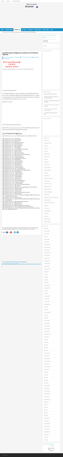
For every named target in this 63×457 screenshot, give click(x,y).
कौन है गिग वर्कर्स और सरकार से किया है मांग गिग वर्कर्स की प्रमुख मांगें (51, 97)
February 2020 (46, 320)
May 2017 (46, 410)
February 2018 (46, 385)
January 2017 (46, 421)
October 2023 (46, 266)
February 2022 (46, 296)
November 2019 (47, 328)
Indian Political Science (48, 178)
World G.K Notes (47, 219)
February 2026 (46, 231)
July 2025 (46, 236)
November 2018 (47, 361)
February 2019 (46, 353)
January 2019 (46, 355)
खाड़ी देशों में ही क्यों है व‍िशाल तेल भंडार (50, 94)
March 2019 (46, 350)
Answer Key (46, 140)
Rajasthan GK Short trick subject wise (51, 197)
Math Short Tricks (47, 183)
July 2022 (46, 290)
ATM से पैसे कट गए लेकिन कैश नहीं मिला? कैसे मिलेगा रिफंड (51, 101)
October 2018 (46, 364)
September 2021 (47, 304)
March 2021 (46, 309)
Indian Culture (47, 164)
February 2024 (46, 255)
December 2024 (47, 244)
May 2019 (46, 345)
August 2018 (46, 369)
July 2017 (46, 404)
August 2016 (46, 434)
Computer (46, 145)
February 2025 (46, 239)
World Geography (47, 221)
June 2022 (46, 293)
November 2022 (47, 288)
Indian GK (46, 172)
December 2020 (47, 312)
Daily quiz (11, 57)
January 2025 (46, 241)
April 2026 (46, 228)
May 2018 (46, 377)
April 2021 (46, 307)
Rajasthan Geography (48, 191)
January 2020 (46, 323)
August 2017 (46, 402)
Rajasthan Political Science (49, 202)
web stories (46, 216)
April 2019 (46, 347)
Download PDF (47, 153)
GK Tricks (46, 159)
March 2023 (46, 282)
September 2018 (47, 366)
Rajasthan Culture (47, 186)
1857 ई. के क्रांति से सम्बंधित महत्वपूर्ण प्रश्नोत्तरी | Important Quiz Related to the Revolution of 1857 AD (21, 264)
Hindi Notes (46, 162)
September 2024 (47, 252)
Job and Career (47, 181)
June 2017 (46, 407)
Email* (49, 37)
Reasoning (46, 205)
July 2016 (46, 437)
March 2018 (46, 383)
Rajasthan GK (46, 194)
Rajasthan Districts (47, 189)
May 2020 (46, 315)
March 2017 (46, 415)
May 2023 (46, 279)
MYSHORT (29, 6)
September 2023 (47, 269)
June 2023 (46, 277)
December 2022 (47, 285)
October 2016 (46, 429)
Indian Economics (47, 167)
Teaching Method (47, 210)
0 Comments (7, 58)
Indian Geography (47, 170)
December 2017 (47, 391)
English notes (46, 156)
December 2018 (47, 358)
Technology (16, 57)
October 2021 (46, 301)
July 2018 (46, 372)
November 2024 (47, 247)
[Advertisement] (27, 18)
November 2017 (47, 393)
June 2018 (46, 374)
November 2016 (47, 426)
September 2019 (47, 334)
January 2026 (46, 233)
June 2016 (46, 440)
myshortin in (36, 57)
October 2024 (46, 250)
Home (4, 32)
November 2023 (47, 263)
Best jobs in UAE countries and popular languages (51, 105)
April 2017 (46, 412)
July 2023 (46, 274)
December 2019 (47, 326)
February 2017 (46, 418)
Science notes (47, 208)
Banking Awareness (48, 143)
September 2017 (47, 399)
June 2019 (46, 342)
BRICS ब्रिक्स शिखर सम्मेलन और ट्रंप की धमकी (50, 113)
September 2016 (47, 431)
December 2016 (47, 423)
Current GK (8, 32)
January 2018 (46, 388)
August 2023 (46, 271)
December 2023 (47, 260)
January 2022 (46, 298)
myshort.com (5, 455)
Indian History (46, 175)
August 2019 (46, 336)
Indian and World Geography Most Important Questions (14, 262)
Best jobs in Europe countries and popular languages (50, 109)
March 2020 (46, 317)
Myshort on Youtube (31, 4)
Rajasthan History (47, 200)
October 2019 (46, 331)
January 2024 (46, 258)
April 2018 (46, 380)
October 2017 (46, 396)
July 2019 (46, 339)
